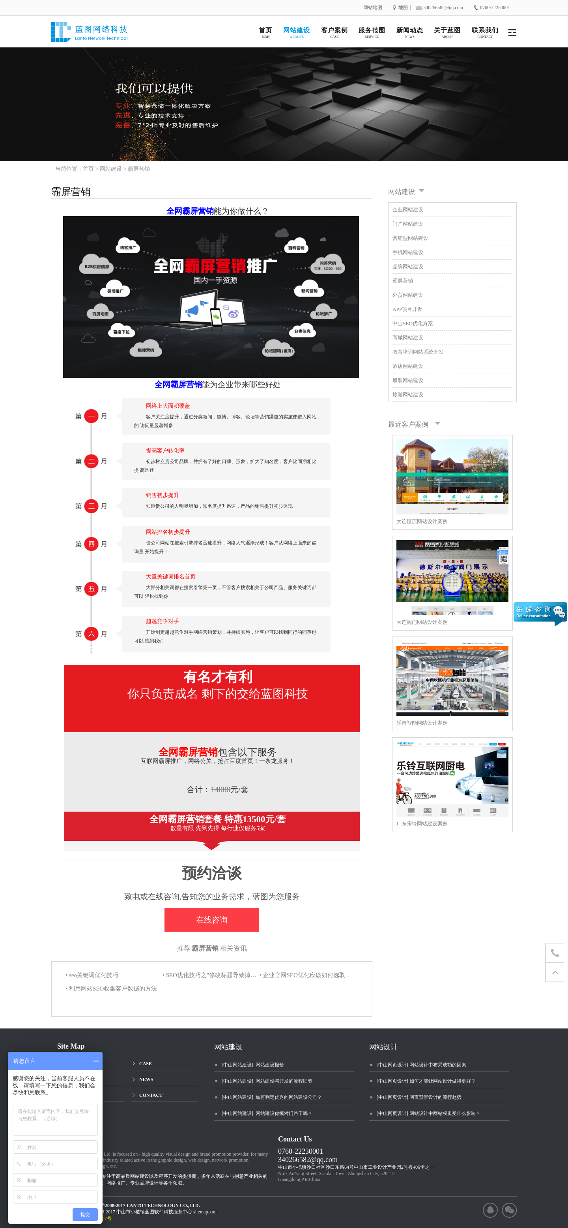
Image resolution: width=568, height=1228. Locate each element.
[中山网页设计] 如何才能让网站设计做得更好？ (426, 1081)
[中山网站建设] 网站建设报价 (253, 1065)
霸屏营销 (139, 169)
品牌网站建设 (407, 266)
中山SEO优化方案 (412, 323)
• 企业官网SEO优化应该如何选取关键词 (306, 975)
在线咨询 (212, 919)
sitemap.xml (205, 1212)
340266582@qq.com (308, 1160)
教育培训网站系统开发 (418, 352)
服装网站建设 (407, 380)
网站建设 (111, 169)
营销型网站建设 (410, 238)
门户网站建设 (407, 224)
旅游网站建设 (407, 394)
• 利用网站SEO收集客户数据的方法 (111, 988)
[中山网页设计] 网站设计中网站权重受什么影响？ (428, 1113)
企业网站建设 (407, 210)
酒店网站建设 (407, 366)
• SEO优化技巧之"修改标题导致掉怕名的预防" (210, 975)
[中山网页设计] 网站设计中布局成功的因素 (421, 1065)
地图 (403, 7)
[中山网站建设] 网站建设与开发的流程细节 (267, 1081)
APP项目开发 (407, 309)
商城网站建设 (407, 338)
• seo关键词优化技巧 (91, 975)
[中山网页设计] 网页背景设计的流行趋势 (419, 1097)
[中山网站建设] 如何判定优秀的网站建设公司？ (272, 1097)
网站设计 (383, 1047)
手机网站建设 (407, 252)
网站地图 (372, 7)
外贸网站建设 (407, 295)
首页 (88, 169)
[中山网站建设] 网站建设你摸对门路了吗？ (267, 1113)
